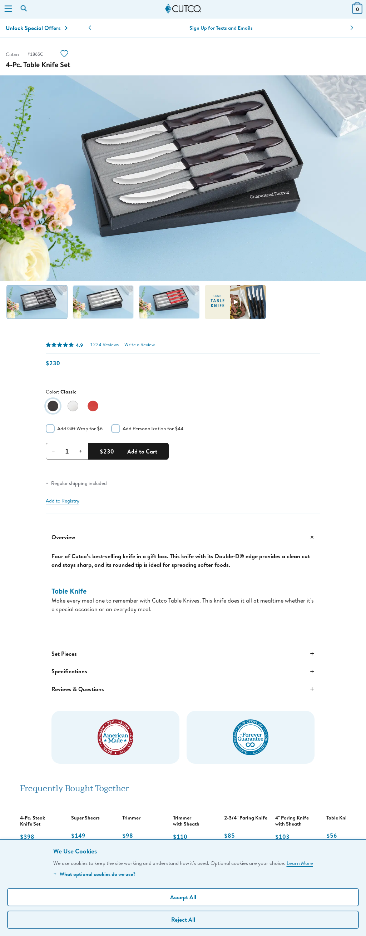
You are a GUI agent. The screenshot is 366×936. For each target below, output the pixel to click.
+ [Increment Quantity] (81, 451)
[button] (90, 27)
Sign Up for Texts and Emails (221, 28)
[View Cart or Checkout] (357, 11)
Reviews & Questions (183, 689)
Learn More (300, 863)
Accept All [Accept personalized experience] (183, 897)
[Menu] (8, 9)
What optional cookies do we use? (94, 874)
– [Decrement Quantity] (53, 451)
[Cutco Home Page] (183, 9)
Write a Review (139, 345)
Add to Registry (62, 500)
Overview (183, 537)
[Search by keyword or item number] (24, 9)
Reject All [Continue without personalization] (183, 919)
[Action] (64, 54)
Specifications (183, 671)
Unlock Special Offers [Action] (37, 27)
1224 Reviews (104, 345)
